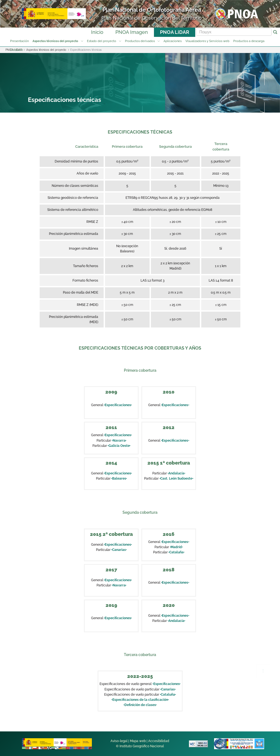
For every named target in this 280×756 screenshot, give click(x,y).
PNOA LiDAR (174, 32)
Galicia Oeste (119, 446)
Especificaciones (118, 405)
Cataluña (176, 552)
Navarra (119, 440)
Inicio (97, 32)
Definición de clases (139, 705)
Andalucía (176, 473)
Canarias (119, 550)
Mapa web (138, 741)
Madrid (176, 547)
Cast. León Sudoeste (176, 478)
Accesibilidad (158, 741)
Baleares (119, 478)
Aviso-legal (118, 741)
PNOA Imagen (131, 32)
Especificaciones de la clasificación (139, 700)
